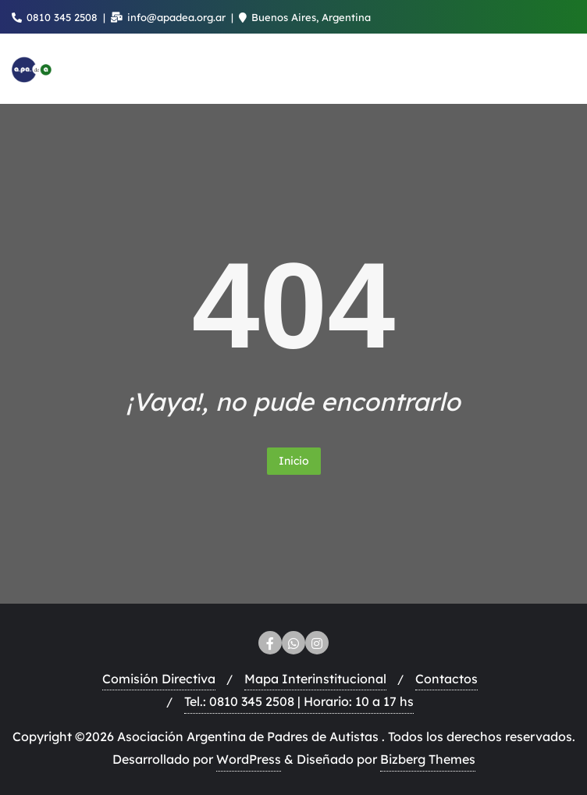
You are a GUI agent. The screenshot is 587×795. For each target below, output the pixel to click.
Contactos (446, 678)
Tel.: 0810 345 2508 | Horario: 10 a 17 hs (299, 701)
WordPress (248, 759)
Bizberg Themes (427, 759)
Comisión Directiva (158, 678)
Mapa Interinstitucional (315, 678)
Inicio (294, 461)
